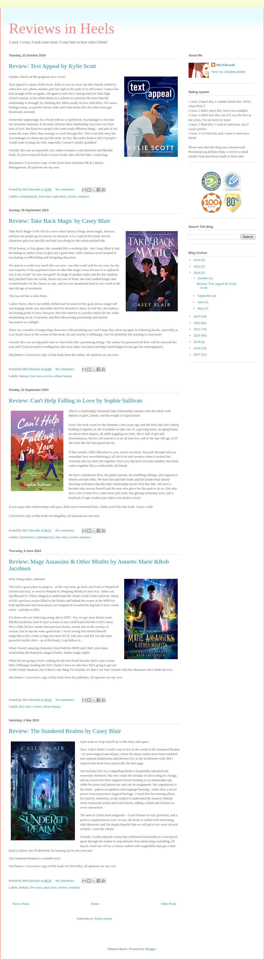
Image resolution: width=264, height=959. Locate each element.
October (203, 278)
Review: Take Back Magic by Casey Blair (59, 221)
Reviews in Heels (61, 28)
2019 (197, 342)
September (205, 296)
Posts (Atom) (103, 918)
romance (83, 196)
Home (95, 904)
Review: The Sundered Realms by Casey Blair (65, 731)
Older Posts (168, 904)
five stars (25, 706)
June (201, 302)
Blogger (150, 949)
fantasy (24, 376)
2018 (197, 348)
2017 (197, 354)
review (71, 196)
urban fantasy (63, 376)
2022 (197, 323)
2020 (197, 335)
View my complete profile (228, 72)
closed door (26, 537)
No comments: (65, 189)
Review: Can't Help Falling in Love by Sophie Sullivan (75, 400)
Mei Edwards (225, 65)
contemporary (28, 196)
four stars (45, 196)
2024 (197, 273)
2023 (197, 316)
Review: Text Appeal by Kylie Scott (52, 66)
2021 (197, 329)
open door (59, 196)
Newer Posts (21, 904)
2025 (197, 266)
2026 (197, 260)
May (201, 308)
